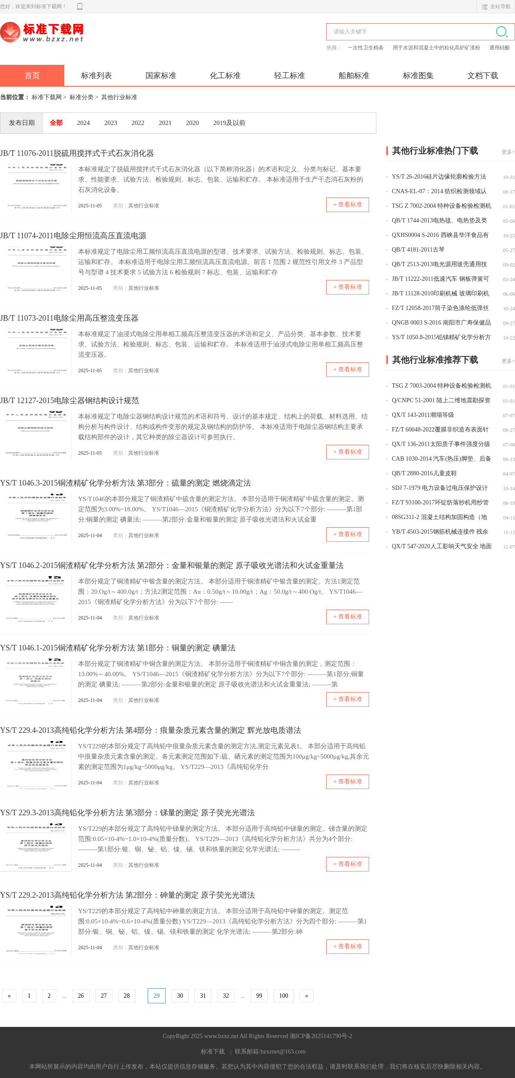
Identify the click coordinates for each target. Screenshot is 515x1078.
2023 (110, 122)
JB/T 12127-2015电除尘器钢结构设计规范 (69, 400)
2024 (83, 122)
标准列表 (96, 75)
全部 (56, 122)
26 (81, 996)
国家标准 (160, 75)
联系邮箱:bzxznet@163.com (270, 1051)
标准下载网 (98, 42)
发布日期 (22, 122)
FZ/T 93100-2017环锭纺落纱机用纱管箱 (440, 503)
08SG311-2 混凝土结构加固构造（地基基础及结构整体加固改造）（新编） (439, 518)
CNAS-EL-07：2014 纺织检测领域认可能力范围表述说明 (439, 192)
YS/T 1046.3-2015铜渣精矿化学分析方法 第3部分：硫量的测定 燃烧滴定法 (125, 483)
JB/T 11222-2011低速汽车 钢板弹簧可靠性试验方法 (440, 279)
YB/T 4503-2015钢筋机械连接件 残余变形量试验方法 (440, 532)
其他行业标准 (119, 97)
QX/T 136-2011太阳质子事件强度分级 (441, 444)
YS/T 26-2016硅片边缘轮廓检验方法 (439, 176)
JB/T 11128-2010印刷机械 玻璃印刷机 (440, 293)
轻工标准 (289, 75)
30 (180, 996)
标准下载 (213, 1051)
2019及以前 (229, 122)
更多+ (508, 152)
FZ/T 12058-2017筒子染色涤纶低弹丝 (440, 308)
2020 (192, 122)
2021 (165, 122)
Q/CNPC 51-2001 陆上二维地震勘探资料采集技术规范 (441, 401)
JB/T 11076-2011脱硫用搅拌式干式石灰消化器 (77, 153)
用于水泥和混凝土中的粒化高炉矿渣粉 (437, 48)
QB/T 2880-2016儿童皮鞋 (424, 473)
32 (226, 996)
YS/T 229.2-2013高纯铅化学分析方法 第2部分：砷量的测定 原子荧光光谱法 (127, 895)
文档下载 (482, 75)
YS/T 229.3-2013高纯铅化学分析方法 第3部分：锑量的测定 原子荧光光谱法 (127, 812)
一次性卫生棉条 (366, 48)
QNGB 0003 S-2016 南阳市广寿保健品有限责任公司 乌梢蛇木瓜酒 (441, 323)
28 (127, 996)
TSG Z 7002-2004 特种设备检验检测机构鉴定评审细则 (441, 206)
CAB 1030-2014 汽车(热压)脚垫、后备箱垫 (441, 459)
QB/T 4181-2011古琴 (418, 249)
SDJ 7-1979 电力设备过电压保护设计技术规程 (440, 488)
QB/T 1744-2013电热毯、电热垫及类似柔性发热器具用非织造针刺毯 (439, 221)
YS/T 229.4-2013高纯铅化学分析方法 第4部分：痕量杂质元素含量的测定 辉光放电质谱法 (150, 730)
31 (203, 996)
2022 (138, 122)
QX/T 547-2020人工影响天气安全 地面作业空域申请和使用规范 (442, 547)
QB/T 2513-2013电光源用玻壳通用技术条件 (439, 265)
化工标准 (225, 75)
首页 (32, 75)
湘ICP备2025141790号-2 (321, 1036)
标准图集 (418, 75)
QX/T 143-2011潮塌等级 (423, 415)
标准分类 (82, 97)
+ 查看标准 (347, 204)
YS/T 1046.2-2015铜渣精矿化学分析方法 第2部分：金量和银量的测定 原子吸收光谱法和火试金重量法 (172, 565)
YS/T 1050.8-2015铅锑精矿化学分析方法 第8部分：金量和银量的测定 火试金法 (441, 338)
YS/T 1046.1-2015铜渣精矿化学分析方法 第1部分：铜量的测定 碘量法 (118, 648)
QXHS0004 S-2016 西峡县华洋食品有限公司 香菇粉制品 (440, 236)
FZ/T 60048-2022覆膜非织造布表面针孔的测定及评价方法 (440, 430)
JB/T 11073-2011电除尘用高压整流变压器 (69, 318)
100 (283, 996)
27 (104, 996)
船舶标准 (354, 75)
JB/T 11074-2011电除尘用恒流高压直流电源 (73, 235)
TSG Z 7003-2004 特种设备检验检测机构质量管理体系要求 (441, 386)
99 (259, 996)
